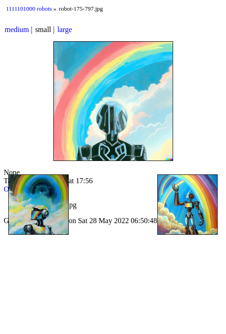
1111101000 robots (29, 8)
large (65, 29)
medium (17, 29)
